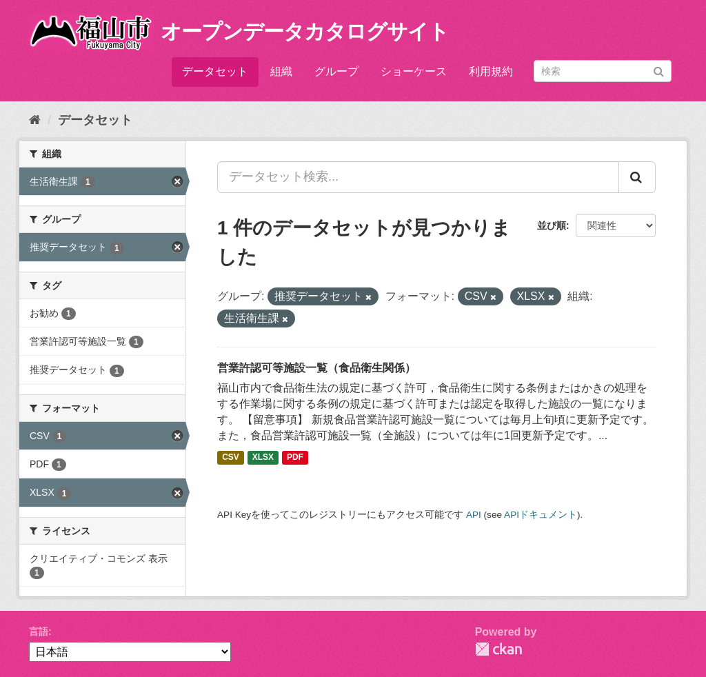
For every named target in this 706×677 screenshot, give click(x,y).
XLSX (263, 458)
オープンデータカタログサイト (305, 31)
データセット (215, 71)
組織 (281, 71)
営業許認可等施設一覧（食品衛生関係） (316, 368)
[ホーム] (35, 120)
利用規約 (491, 71)
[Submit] (659, 70)
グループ (336, 71)
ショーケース (414, 71)
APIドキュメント (540, 514)
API (473, 514)
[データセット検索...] (418, 177)
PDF (295, 458)
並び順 (551, 225)
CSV (230, 458)
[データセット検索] (603, 71)
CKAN (498, 649)
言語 (38, 631)
